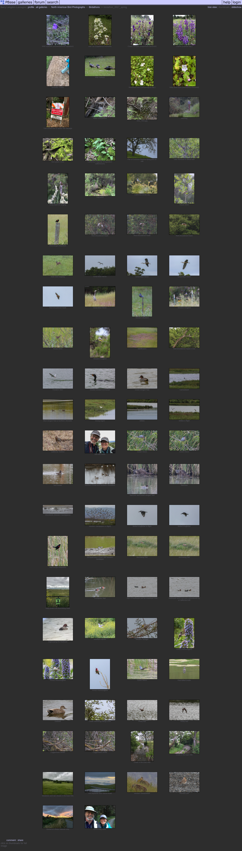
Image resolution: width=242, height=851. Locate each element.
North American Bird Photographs (68, 7)
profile (31, 7)
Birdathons (94, 7)
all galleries (41, 7)
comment (11, 840)
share (20, 840)
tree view (212, 7)
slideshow (236, 7)
